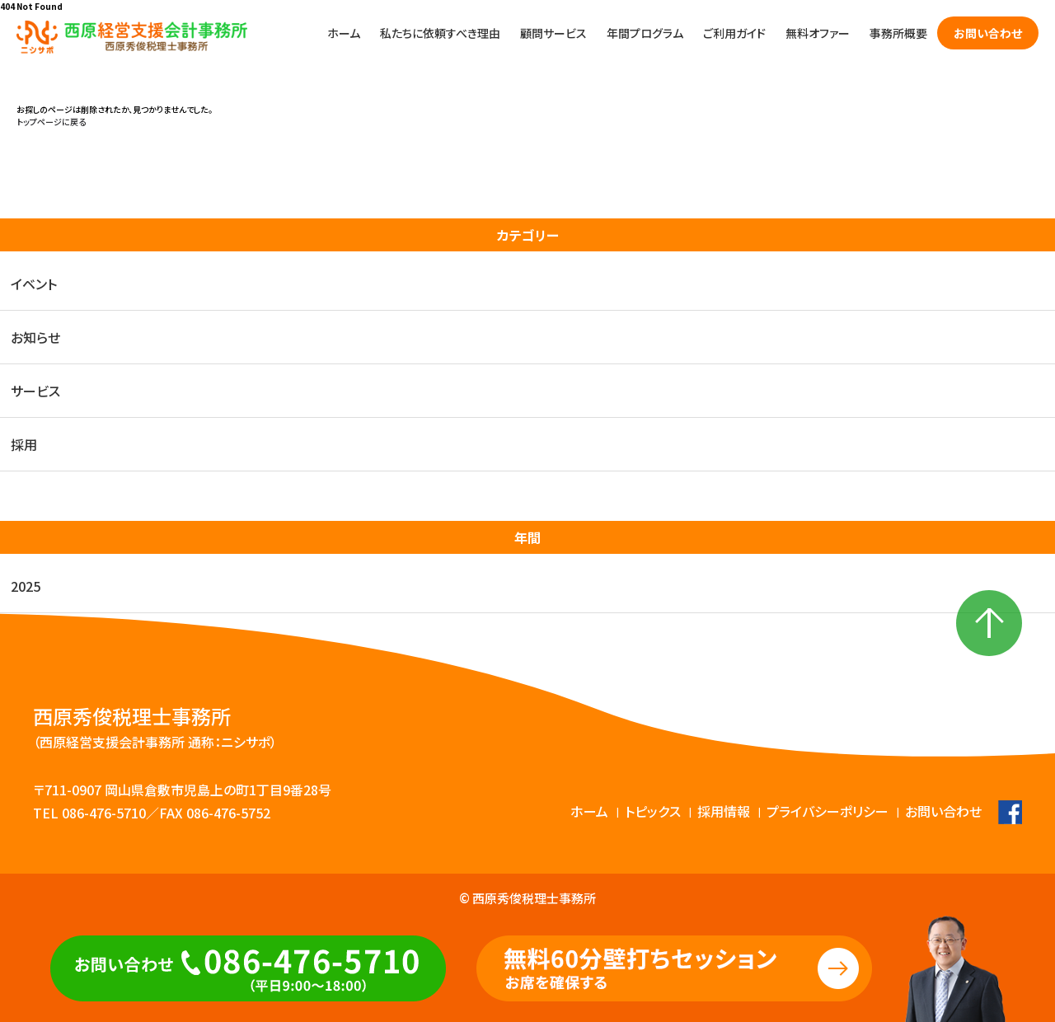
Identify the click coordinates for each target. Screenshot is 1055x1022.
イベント (34, 283)
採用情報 (723, 811)
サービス (35, 391)
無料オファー (817, 33)
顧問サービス (553, 33)
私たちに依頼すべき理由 (440, 33)
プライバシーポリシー (828, 811)
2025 (25, 586)
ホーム (343, 33)
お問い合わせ (988, 33)
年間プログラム (645, 33)
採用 (24, 444)
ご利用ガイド (734, 33)
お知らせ (35, 337)
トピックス (653, 811)
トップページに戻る (51, 121)
